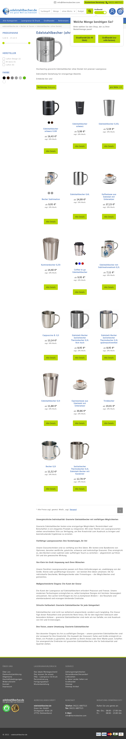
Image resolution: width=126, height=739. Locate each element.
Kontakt (6, 684)
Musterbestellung (41, 684)
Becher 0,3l (51, 466)
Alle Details (51, 151)
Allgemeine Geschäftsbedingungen (12, 678)
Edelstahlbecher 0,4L (79, 194)
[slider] (3, 43)
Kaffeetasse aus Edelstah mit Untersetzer (109, 196)
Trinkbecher (109, 401)
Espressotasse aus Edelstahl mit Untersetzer (80, 403)
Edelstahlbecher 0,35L (109, 124)
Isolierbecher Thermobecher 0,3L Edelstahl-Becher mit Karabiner (79, 470)
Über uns (6, 672)
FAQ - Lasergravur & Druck (46, 677)
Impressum (7, 686)
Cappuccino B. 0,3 (51, 335)
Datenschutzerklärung (12, 674)
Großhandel (49, 20)
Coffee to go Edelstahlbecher (80, 270)
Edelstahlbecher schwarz (80, 125)
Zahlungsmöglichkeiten (75, 672)
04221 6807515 (116, 2)
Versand (73, 509)
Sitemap (68, 684)
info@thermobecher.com (68, 2)
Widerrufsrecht (9, 681)
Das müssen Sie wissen (44, 674)
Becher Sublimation (51, 199)
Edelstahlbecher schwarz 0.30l (50, 129)
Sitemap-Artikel (72, 686)
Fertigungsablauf (41, 681)
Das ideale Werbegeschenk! (46, 672)
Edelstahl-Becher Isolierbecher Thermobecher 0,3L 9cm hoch (80, 339)
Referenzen (63, 20)
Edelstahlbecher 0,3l (50, 401)
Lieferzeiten (70, 677)
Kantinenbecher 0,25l (50, 265)
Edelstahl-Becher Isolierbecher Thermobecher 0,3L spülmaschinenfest (109, 339)
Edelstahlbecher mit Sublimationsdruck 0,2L (109, 266)
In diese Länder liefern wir (76, 679)
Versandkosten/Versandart (76, 674)
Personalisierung (41, 679)
